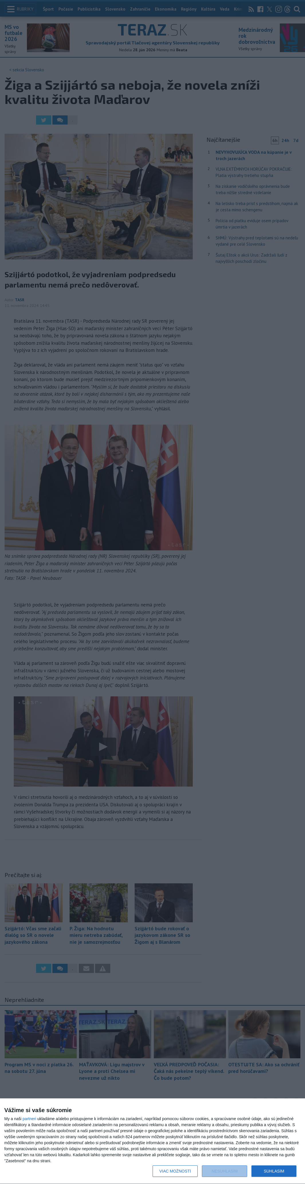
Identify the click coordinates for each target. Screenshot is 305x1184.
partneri (29, 1119)
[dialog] (152, 1141)
